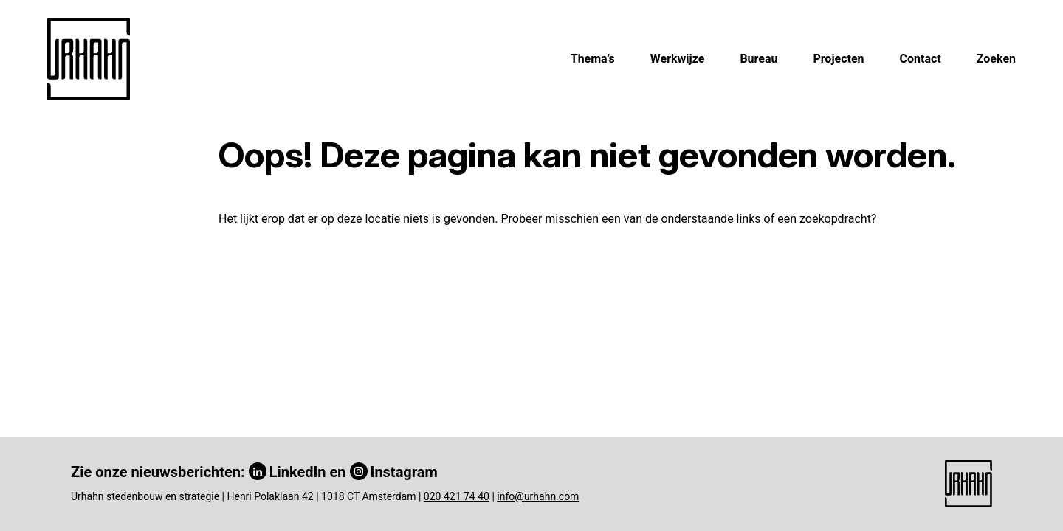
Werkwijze (677, 59)
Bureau (758, 59)
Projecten (838, 59)
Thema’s (593, 59)
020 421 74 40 (456, 496)
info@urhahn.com (538, 496)
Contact (920, 59)
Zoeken (996, 59)
